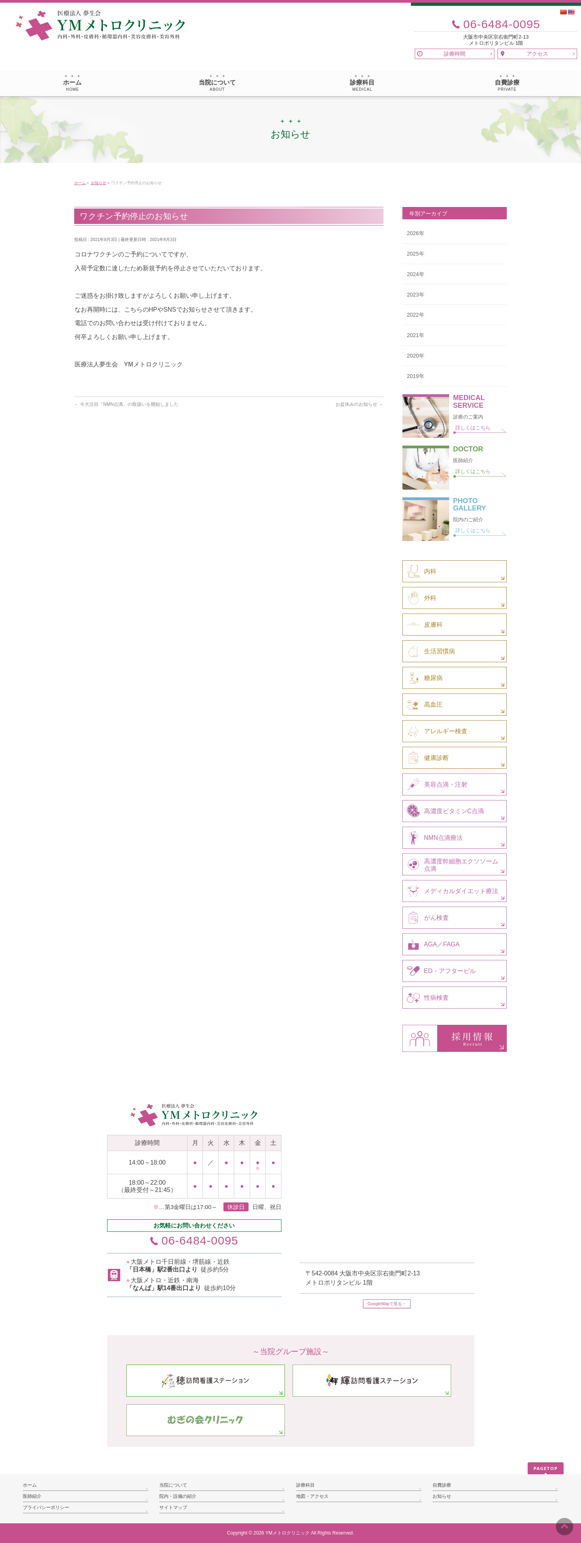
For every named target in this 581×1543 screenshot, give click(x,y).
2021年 (415, 335)
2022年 (415, 315)
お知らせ (442, 1496)
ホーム (30, 1485)
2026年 (415, 233)
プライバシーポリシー (46, 1507)
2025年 (415, 254)
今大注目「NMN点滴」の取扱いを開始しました (126, 404)
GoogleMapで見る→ (386, 1303)
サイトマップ (173, 1507)
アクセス (537, 54)
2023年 (415, 295)
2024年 (415, 274)
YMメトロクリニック (287, 1533)
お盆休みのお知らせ (359, 404)
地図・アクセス (312, 1496)
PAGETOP (545, 1468)
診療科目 (305, 1485)
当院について (173, 1485)
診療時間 (454, 54)
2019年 (415, 376)
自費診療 (442, 1485)
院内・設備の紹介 (177, 1496)
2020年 (415, 356)
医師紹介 (32, 1496)
